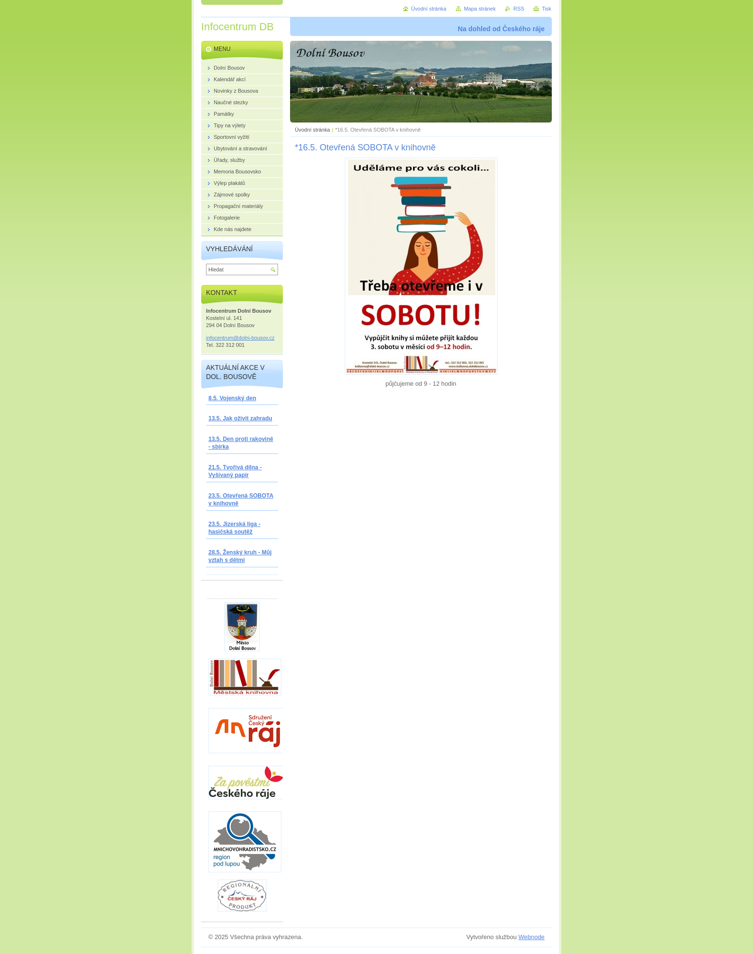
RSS (518, 9)
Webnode (531, 937)
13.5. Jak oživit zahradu (240, 418)
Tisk (546, 9)
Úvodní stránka (312, 130)
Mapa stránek (480, 9)
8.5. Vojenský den (232, 398)
